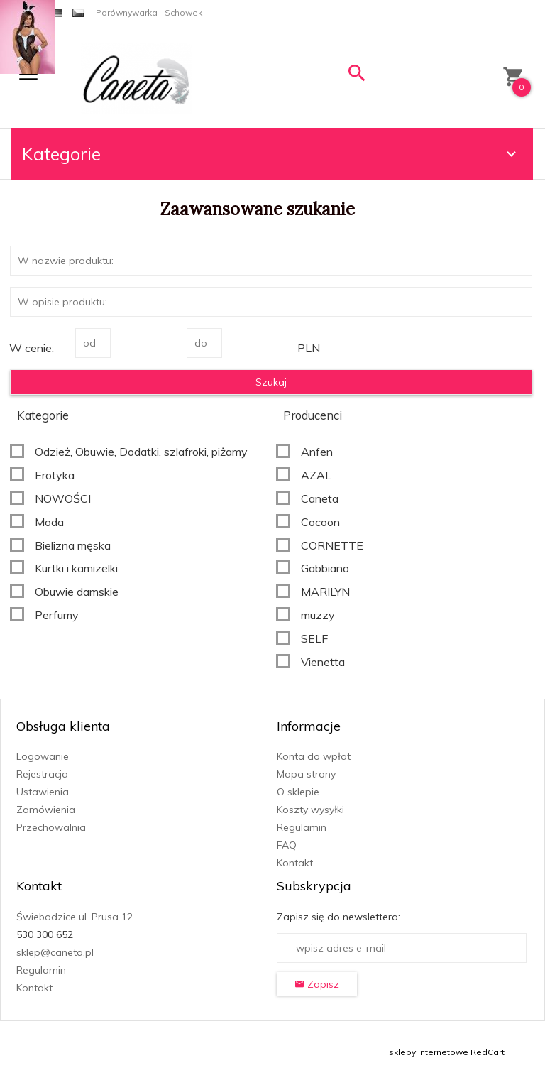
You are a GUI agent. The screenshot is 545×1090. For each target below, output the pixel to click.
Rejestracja (42, 774)
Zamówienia (45, 809)
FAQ (287, 845)
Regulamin (301, 827)
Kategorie (271, 154)
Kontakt (295, 862)
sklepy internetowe (428, 1052)
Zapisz (316, 984)
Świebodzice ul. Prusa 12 (74, 916)
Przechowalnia (51, 827)
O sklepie (298, 791)
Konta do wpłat (314, 756)
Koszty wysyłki (310, 809)
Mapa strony (306, 774)
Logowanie (42, 756)
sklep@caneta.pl (55, 952)
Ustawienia (42, 791)
